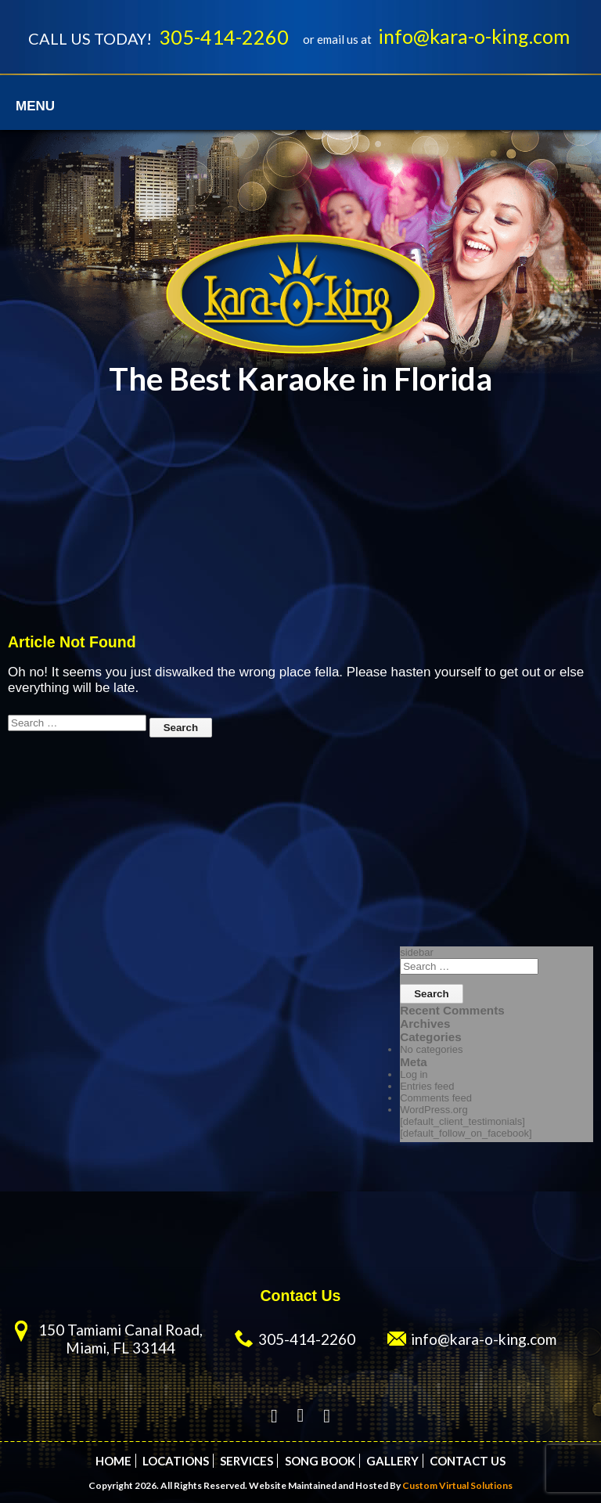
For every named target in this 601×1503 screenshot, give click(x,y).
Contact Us (468, 1461)
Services (246, 1461)
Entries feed (427, 1086)
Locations (175, 1461)
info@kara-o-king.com (474, 36)
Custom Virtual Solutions (457, 1485)
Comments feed (436, 1098)
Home (113, 1461)
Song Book (320, 1461)
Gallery (392, 1461)
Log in (413, 1074)
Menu (35, 106)
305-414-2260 (224, 37)
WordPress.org (433, 1110)
